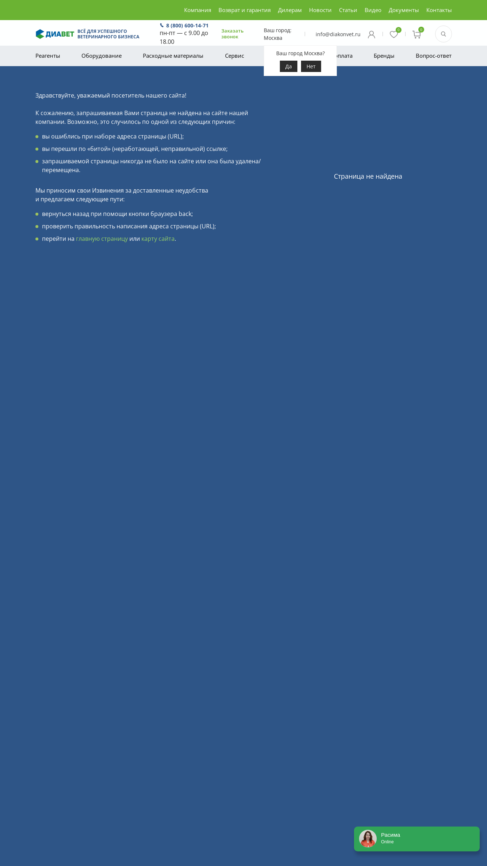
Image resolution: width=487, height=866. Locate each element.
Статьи (348, 10)
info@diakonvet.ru (338, 34)
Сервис (234, 55)
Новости (320, 10)
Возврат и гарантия (244, 10)
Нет (311, 66)
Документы (404, 10)
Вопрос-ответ (434, 55)
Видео (373, 10)
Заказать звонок (232, 34)
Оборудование (101, 55)
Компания (197, 10)
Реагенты (47, 55)
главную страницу (102, 239)
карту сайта (158, 239)
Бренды (384, 55)
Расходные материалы (173, 55)
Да (288, 66)
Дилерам (290, 10)
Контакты (439, 10)
